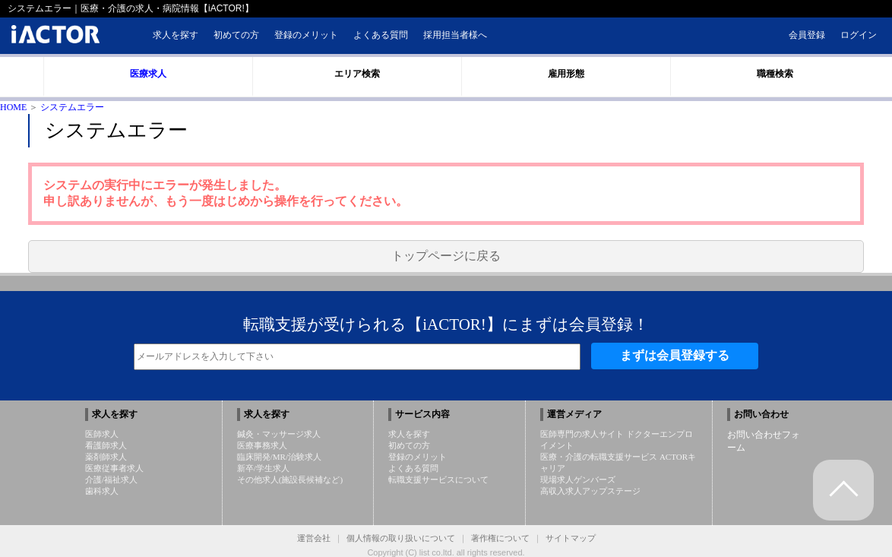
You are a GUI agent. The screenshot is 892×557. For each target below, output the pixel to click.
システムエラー (72, 107)
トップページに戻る (446, 255)
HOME (13, 107)
